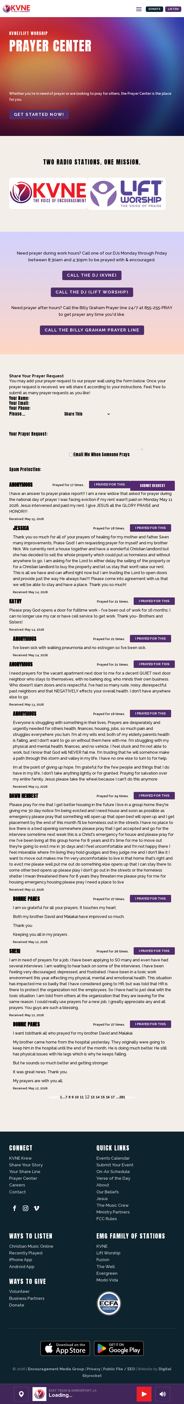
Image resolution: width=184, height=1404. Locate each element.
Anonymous (20, 485)
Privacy (93, 1369)
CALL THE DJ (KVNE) (92, 275)
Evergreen (107, 1273)
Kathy (15, 601)
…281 (120, 1097)
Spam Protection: (25, 469)
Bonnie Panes (26, 899)
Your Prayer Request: (28, 434)
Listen (171, 8)
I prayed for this (109, 484)
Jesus (102, 1198)
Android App (21, 1266)
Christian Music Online (31, 1246)
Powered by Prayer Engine (27, 1107)
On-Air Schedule (113, 1171)
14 (98, 1097)
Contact (17, 1191)
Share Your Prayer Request (36, 376)
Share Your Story (26, 1164)
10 (77, 1097)
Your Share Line (24, 1171)
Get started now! (39, 114)
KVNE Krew (20, 1158)
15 (103, 1097)
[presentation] (97, 469)
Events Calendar (113, 1158)
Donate (147, 8)
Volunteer (19, 1291)
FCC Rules (106, 1218)
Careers (17, 1184)
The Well (105, 1266)
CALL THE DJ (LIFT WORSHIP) (92, 292)
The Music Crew (112, 1205)
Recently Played (25, 1252)
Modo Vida (107, 1279)
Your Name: (19, 398)
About (102, 1184)
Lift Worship (108, 1252)
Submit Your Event (114, 1164)
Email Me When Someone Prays (101, 454)
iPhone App (20, 1259)
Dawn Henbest (23, 796)
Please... (17, 414)
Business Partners (26, 1298)
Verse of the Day (113, 1178)
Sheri (14, 951)
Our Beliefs (107, 1191)
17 (113, 1097)
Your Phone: (20, 408)
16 (108, 1097)
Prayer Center (23, 1178)
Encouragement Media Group (56, 1369)
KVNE (102, 1246)
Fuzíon (102, 1259)
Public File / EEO (119, 1369)
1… (62, 1097)
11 (82, 1097)
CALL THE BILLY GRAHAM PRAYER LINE (92, 329)
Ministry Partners (113, 1211)
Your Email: (19, 403)
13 (93, 1097)
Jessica (21, 528)
